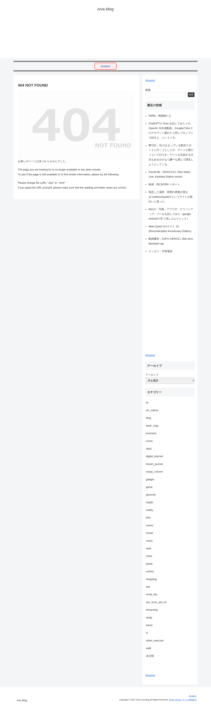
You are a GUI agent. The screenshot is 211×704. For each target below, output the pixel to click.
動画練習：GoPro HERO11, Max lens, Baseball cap (171, 241)
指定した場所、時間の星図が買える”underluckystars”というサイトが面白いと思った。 (171, 197)
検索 (148, 89)
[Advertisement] (101, 37)
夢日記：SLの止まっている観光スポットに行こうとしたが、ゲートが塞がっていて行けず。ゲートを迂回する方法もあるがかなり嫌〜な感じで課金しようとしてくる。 (171, 155)
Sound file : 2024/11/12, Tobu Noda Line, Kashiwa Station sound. (169, 174)
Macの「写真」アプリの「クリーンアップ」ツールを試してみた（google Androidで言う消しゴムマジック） (171, 214)
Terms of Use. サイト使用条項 (182, 700)
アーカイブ (152, 374)
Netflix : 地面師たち (160, 115)
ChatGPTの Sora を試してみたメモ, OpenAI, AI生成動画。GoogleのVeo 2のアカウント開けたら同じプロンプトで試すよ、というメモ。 (171, 130)
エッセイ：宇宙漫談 (160, 251)
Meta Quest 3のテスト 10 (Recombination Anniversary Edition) (170, 229)
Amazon (105, 66)
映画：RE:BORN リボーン (164, 184)
